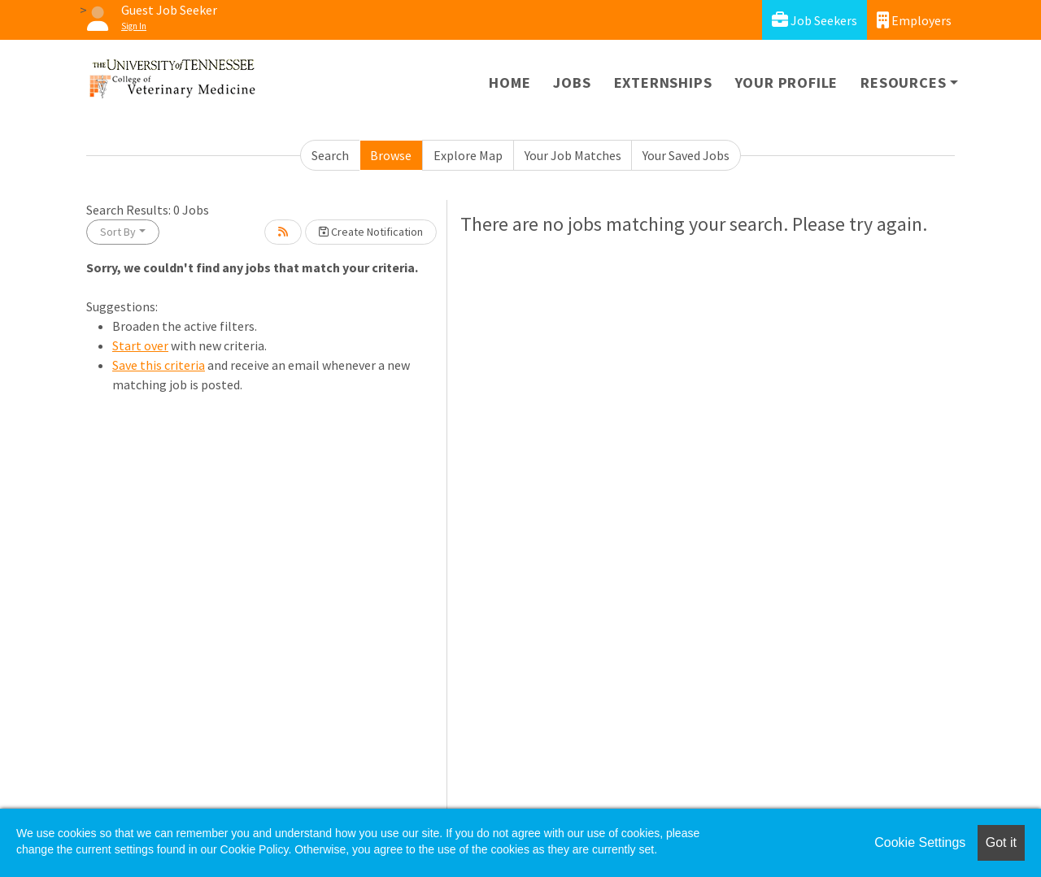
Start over (140, 345)
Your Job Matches (573, 155)
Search (330, 155)
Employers (914, 20)
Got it (1001, 842)
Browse (391, 155)
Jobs (571, 82)
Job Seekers (814, 20)
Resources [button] (903, 82)
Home (509, 82)
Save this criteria (158, 365)
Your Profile (786, 82)
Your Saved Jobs (686, 155)
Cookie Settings (919, 842)
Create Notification (371, 231)
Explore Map (468, 155)
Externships (663, 82)
